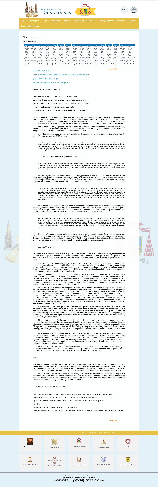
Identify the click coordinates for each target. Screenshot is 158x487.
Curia (45, 21)
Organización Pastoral (30, 27)
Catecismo (92, 432)
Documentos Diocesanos (84, 21)
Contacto (131, 21)
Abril (26, 51)
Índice (27, 65)
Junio (26, 54)
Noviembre (27, 62)
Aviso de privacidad (71, 476)
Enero (26, 46)
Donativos (124, 10)
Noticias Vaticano (103, 432)
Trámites (66, 21)
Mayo (26, 52)
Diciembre (27, 63)
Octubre (26, 60)
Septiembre (27, 58)
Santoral (113, 432)
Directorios (55, 21)
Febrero (26, 48)
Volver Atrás (113, 69)
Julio (26, 55)
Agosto (27, 57)
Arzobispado (34, 21)
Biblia (83, 432)
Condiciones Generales (86, 476)
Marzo (27, 49)
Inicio (23, 21)
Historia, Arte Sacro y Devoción (111, 21)
